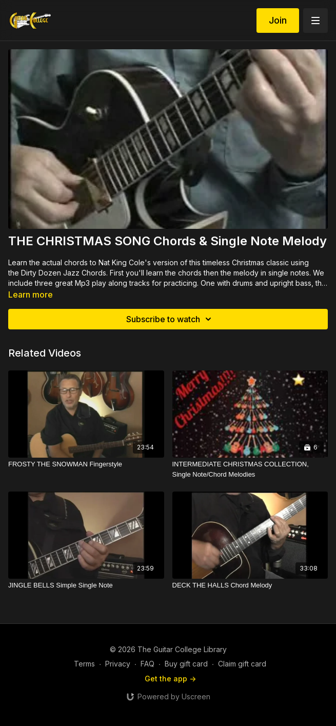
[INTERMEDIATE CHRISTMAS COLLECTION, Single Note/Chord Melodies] (250, 469)
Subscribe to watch (170, 319)
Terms (84, 663)
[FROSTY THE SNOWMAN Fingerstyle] (86, 464)
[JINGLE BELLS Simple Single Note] (86, 585)
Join (278, 20)
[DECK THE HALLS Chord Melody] (250, 585)
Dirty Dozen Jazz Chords (63, 272)
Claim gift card (242, 663)
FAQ (147, 663)
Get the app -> (170, 678)
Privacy (117, 663)
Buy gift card (186, 663)
